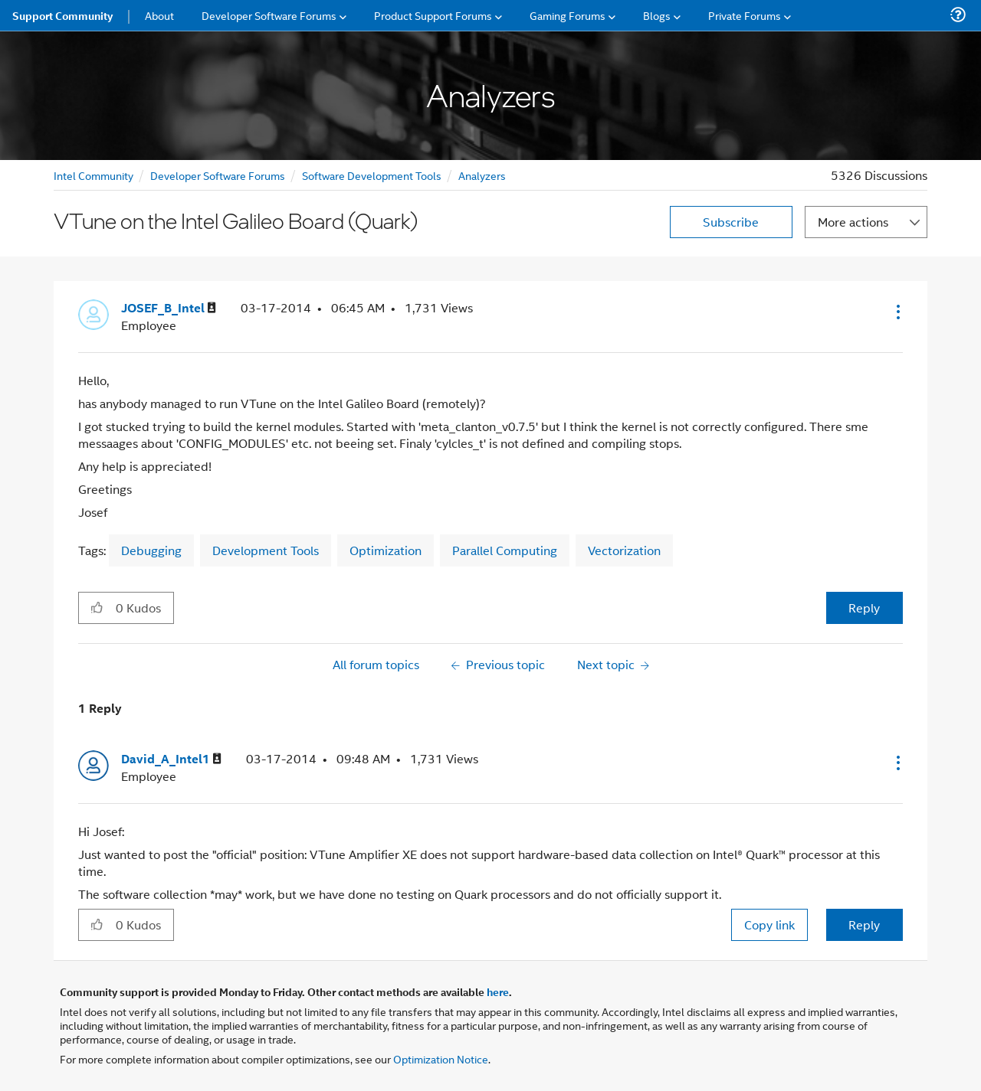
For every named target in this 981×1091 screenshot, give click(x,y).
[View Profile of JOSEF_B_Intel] (168, 308)
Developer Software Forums (217, 175)
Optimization (385, 550)
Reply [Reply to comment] (864, 924)
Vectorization (624, 550)
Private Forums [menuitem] (744, 15)
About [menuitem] (159, 15)
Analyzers (482, 175)
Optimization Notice (440, 1058)
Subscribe (731, 221)
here (498, 991)
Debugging (151, 550)
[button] (896, 311)
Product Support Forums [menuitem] (433, 15)
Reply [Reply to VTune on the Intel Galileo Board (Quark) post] (864, 607)
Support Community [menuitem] (62, 15)
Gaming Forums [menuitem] (567, 15)
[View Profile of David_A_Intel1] (171, 759)
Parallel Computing (504, 550)
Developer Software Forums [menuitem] (269, 15)
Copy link (769, 924)
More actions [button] (853, 221)
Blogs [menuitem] (657, 15)
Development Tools (265, 550)
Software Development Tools (371, 175)
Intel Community (93, 175)
